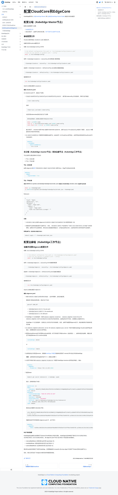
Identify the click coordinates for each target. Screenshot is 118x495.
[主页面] (25, 7)
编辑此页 (27, 458)
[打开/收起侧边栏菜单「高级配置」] (20, 39)
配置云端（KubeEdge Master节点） (104, 7)
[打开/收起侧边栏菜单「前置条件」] (20, 17)
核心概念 (4, 36)
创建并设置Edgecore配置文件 (104, 18)
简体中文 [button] (108, 2)
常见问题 (4, 50)
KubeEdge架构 (5, 33)
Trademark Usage (93, 488)
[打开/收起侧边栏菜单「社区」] (20, 44)
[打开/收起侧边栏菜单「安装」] (20, 14)
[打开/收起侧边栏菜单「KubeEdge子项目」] (20, 47)
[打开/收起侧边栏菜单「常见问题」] (20, 50)
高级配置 (4, 39)
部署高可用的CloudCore (8, 25)
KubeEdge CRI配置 (51, 353)
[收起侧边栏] (11, 469)
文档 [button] (13, 2)
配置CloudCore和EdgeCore (9, 28)
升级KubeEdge (6, 30)
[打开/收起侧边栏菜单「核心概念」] (20, 36)
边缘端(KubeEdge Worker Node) (56, 16)
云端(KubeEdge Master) (39, 16)
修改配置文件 (29, 29)
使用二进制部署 (6, 22)
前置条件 (4, 17)
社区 (3, 44)
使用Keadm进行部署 (7, 20)
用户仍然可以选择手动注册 (52, 31)
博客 (19, 2)
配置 (34, 168)
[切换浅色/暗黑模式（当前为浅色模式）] (114, 2)
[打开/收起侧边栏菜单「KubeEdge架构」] (20, 33)
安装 (3, 14)
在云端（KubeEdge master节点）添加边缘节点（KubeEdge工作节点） (106, 13)
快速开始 (4, 11)
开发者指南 (5, 41)
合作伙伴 (31, 2)
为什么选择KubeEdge (8, 9)
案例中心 (24, 2)
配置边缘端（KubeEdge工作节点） (104, 15)
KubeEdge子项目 (6, 47)
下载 (36, 2)
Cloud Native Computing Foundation (58, 475)
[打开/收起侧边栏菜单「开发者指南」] (20, 41)
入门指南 (4, 6)
